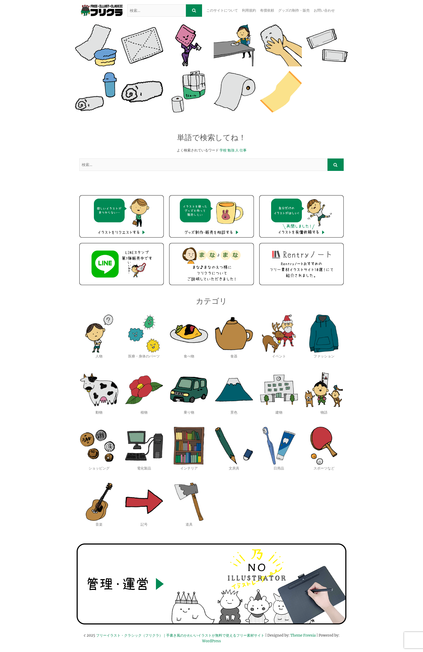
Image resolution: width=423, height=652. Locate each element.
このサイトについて (222, 10)
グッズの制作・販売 (294, 10)
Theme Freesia (303, 635)
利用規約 (249, 10)
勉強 (230, 150)
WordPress (211, 641)
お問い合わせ (324, 10)
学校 (223, 150)
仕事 (243, 150)
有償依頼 (267, 10)
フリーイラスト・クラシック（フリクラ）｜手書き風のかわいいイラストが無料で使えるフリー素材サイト (180, 635)
